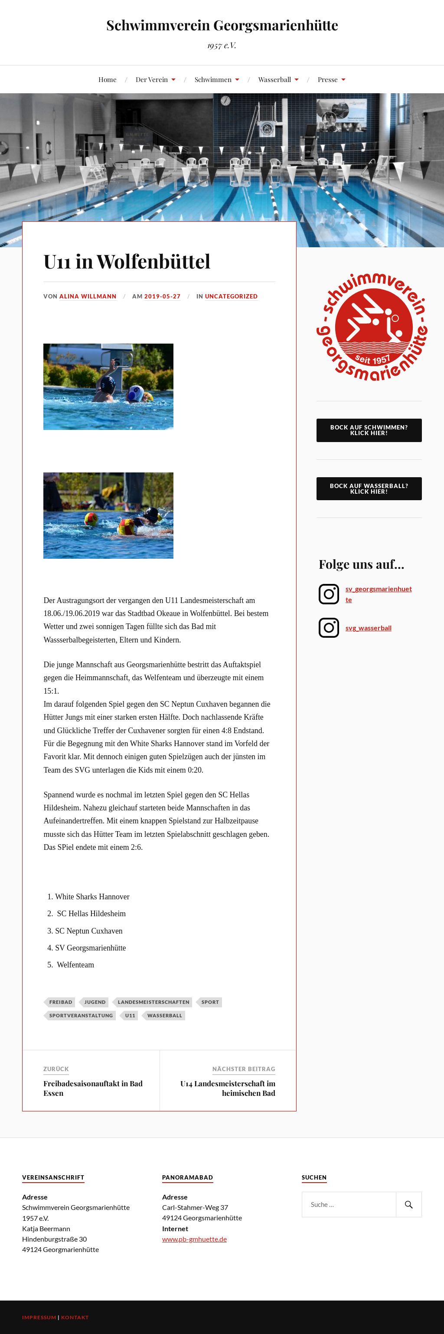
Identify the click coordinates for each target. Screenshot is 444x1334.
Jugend (95, 1002)
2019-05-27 (162, 296)
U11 (130, 1015)
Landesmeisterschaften (153, 1002)
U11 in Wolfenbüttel (127, 260)
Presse (328, 79)
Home (107, 79)
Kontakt (75, 1317)
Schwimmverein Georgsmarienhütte (222, 24)
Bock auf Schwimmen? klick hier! (369, 430)
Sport (210, 1002)
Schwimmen (213, 79)
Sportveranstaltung (81, 1015)
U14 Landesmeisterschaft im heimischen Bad (227, 1088)
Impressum (39, 1317)
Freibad (60, 1002)
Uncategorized (231, 296)
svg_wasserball (369, 627)
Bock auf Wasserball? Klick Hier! (369, 488)
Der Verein (152, 79)
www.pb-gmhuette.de (194, 1239)
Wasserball (274, 79)
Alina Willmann (88, 296)
